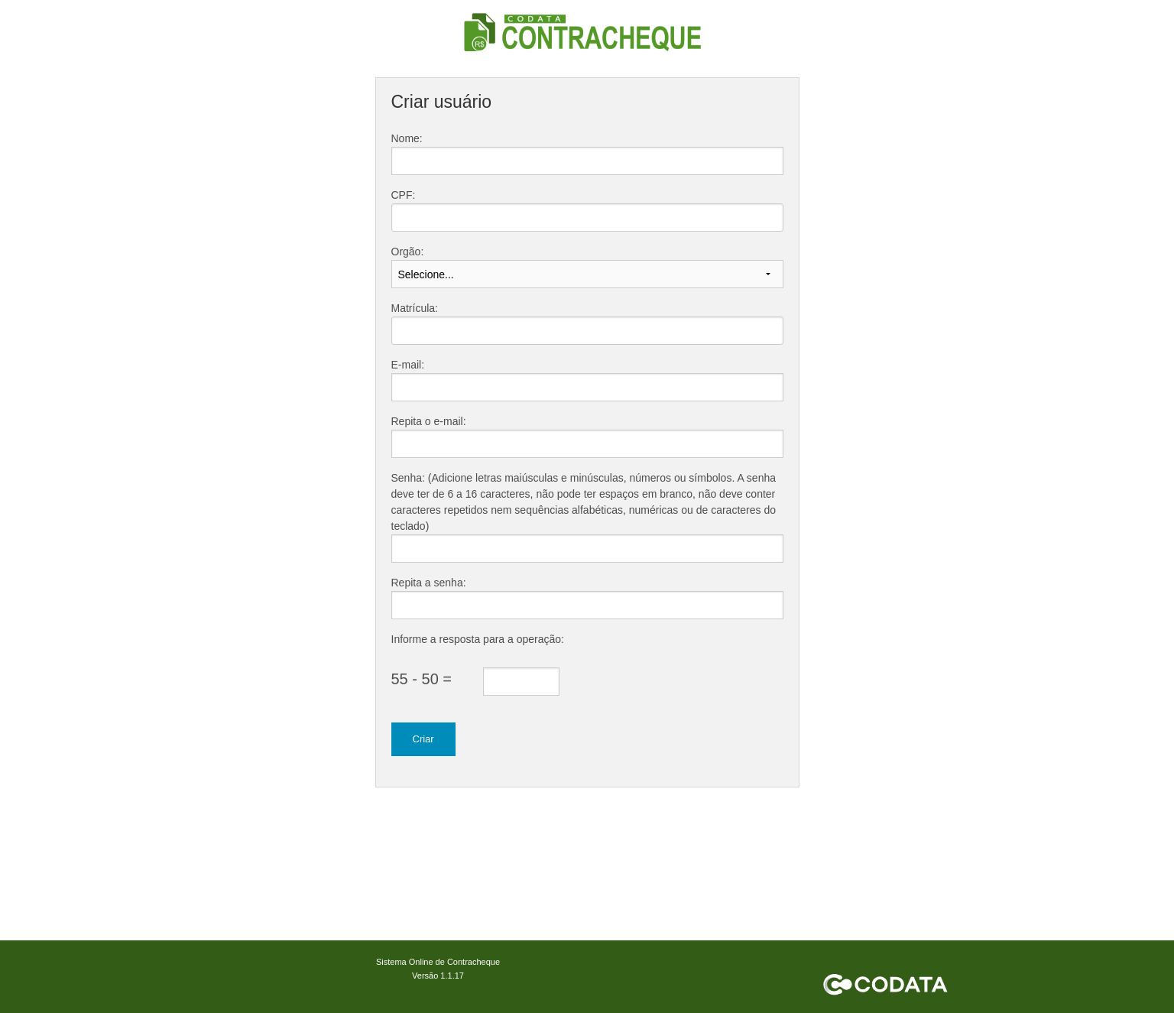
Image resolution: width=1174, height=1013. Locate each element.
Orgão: (407, 251)
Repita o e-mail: (428, 421)
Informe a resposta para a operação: (477, 639)
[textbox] (587, 217)
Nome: (407, 138)
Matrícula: (414, 308)
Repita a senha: (428, 582)
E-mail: (408, 365)
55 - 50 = (421, 678)
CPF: (403, 195)
